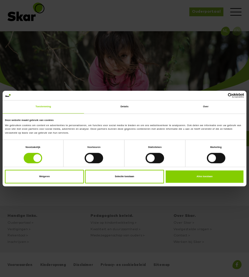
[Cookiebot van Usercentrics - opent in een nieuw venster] (215, 95)
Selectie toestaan (124, 176)
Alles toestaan (204, 176)
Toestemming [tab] (43, 106)
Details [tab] (125, 106)
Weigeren (44, 176)
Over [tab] (205, 106)
